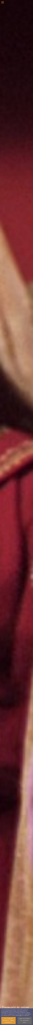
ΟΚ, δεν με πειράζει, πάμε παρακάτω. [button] (8, 1020)
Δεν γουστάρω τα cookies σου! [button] (24, 1020)
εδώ (20, 1015)
